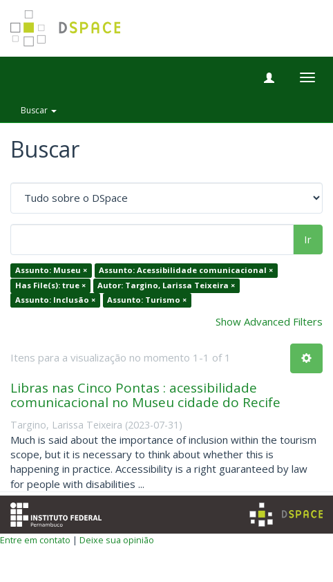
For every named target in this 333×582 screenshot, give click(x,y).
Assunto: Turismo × (147, 300)
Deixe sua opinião (116, 540)
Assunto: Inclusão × (55, 300)
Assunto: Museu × (51, 270)
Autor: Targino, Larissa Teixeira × (166, 285)
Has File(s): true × (50, 285)
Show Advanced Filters (269, 321)
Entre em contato (35, 540)
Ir (308, 239)
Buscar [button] (39, 110)
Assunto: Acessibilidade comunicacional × (186, 270)
